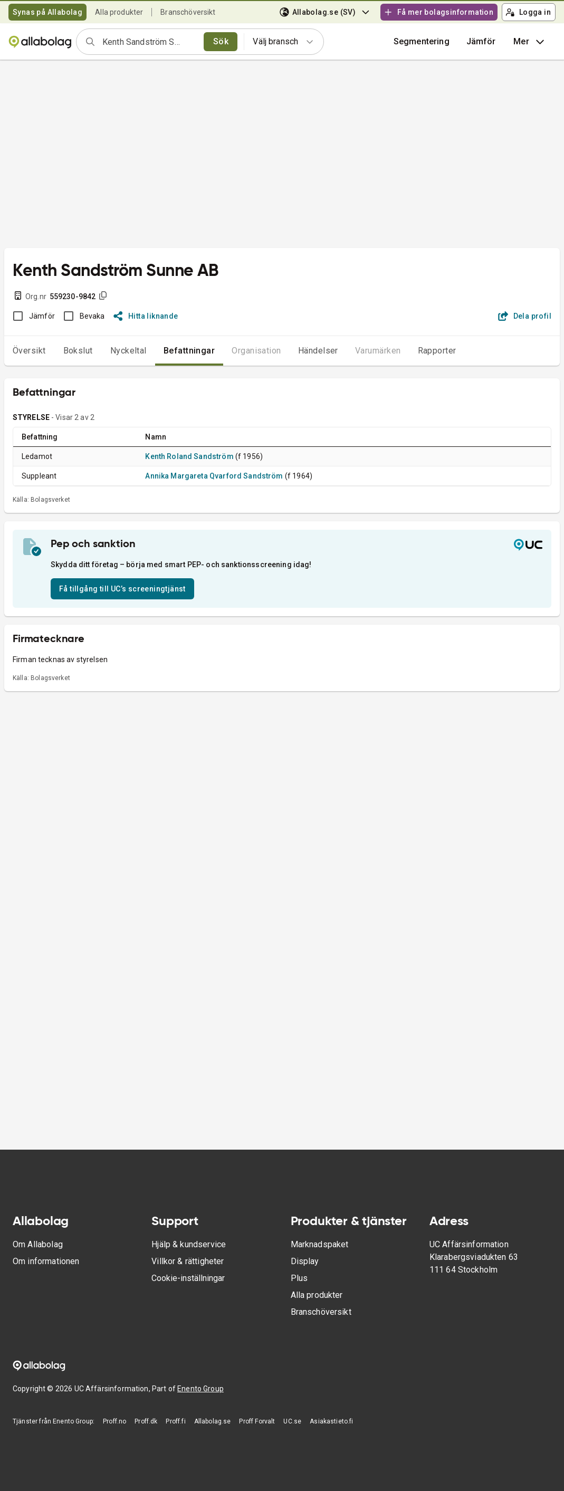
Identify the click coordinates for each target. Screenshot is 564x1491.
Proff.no (114, 1421)
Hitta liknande (145, 316)
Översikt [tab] (29, 351)
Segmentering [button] (422, 41)
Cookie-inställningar (188, 1278)
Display (305, 1261)
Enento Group (200, 1388)
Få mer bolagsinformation (438, 12)
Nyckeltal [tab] (128, 351)
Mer (530, 41)
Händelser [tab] (318, 351)
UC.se (292, 1421)
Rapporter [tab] (437, 351)
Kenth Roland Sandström (189, 456)
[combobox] (149, 42)
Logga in (528, 12)
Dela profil (524, 316)
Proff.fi (175, 1421)
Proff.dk (146, 1421)
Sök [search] (220, 41)
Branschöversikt (187, 12)
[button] (481, 41)
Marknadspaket (320, 1244)
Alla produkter (119, 12)
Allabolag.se (212, 1421)
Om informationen (46, 1261)
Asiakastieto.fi (331, 1421)
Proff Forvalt (257, 1421)
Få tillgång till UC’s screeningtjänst (122, 589)
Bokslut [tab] (78, 351)
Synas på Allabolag (47, 12)
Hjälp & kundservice (188, 1244)
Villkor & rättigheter (187, 1261)
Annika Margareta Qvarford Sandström (214, 476)
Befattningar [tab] (189, 351)
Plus (299, 1278)
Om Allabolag (38, 1244)
